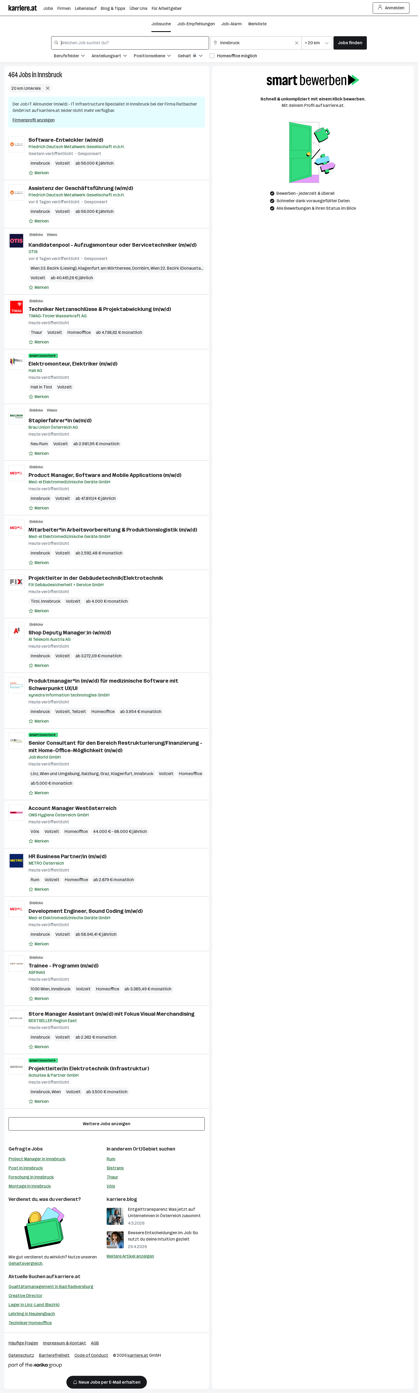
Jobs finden (350, 42)
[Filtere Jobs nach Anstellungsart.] (113, 57)
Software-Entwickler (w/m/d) (66, 140)
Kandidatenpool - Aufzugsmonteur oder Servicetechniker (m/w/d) (112, 245)
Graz (104, 773)
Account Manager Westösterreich (72, 808)
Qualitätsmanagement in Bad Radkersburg (51, 1286)
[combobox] (130, 43)
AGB (95, 1343)
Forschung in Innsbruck (31, 1177)
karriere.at (68, 1276)
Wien (56, 1091)
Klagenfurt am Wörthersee (104, 268)
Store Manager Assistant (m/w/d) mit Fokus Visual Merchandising (111, 1014)
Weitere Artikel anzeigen (130, 1256)
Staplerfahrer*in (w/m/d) (60, 420)
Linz (34, 773)
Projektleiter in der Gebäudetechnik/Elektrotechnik (96, 578)
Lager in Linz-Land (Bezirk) (34, 1304)
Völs (35, 831)
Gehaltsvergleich (25, 1263)
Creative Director (25, 1295)
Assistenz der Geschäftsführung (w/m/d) (81, 188)
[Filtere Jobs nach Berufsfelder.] (73, 57)
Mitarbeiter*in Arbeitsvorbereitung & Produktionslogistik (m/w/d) (113, 530)
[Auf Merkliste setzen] (39, 173)
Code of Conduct (91, 1355)
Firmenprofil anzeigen (34, 120)
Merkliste (257, 23)
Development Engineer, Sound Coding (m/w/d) (86, 911)
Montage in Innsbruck (30, 1186)
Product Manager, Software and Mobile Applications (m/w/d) (105, 475)
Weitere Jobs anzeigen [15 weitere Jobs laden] (106, 1123)
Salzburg (90, 773)
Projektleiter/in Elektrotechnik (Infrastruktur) (89, 1068)
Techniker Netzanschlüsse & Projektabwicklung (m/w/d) (100, 309)
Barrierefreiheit (54, 1355)
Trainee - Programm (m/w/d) (63, 965)
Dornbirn (140, 268)
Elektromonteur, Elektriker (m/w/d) (73, 364)
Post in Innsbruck (26, 1168)
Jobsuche (161, 23)
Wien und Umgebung (60, 773)
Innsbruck (50, 74)
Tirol (35, 601)
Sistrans (115, 1168)
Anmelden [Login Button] (391, 8)
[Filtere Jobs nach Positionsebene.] (156, 57)
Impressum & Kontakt (64, 1343)
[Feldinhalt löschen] (297, 43)
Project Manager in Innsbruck (37, 1158)
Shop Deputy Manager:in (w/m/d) (70, 632)
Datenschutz (21, 1355)
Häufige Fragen (23, 1343)
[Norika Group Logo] (35, 1366)
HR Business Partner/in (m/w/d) (68, 856)
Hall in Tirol (41, 387)
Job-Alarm (231, 23)
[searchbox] (130, 43)
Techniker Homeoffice (30, 1322)
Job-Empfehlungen (196, 23)
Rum (35, 879)
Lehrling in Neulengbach (32, 1313)
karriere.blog (122, 1199)
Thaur (36, 332)
